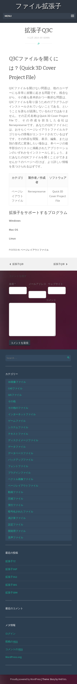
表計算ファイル (17, 518)
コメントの (14, 649)
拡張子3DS (11, 584)
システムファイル (18, 427)
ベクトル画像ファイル (20, 479)
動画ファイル (15, 492)
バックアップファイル (20, 459)
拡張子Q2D (16, 264)
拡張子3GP (11, 569)
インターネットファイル (22, 414)
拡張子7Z (10, 561)
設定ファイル (15, 524)
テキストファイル (18, 433)
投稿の (11, 641)
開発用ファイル (17, 531)
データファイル (17, 446)
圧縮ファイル (15, 498)
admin (46, 37)
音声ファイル (15, 537)
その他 (12, 401)
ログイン (10, 633)
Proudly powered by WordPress (25, 679)
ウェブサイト (55, 284)
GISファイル (15, 394)
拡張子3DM (11, 592)
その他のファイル (18, 407)
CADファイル (15, 388)
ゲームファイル (17, 420)
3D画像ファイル (17, 382)
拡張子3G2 (11, 576)
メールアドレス (37, 286)
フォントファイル (18, 466)
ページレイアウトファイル (35, 249)
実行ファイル (15, 505)
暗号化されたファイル (20, 511)
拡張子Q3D (60, 264)
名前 (12, 284)
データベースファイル (20, 453)
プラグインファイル (19, 472)
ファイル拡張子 (38, 7)
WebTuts (62, 679)
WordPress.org (13, 657)
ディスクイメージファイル (23, 440)
